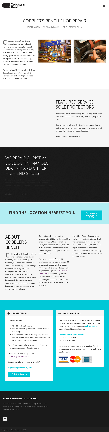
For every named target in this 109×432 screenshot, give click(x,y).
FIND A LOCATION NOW (91, 215)
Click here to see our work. (16, 194)
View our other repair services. (68, 136)
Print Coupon (19, 374)
